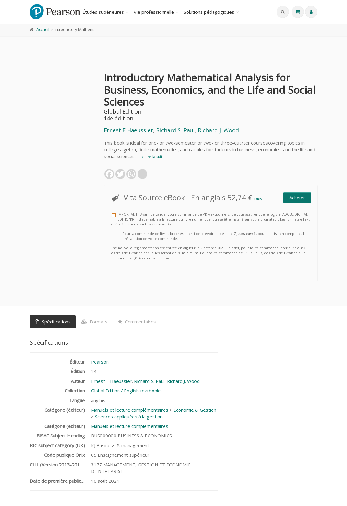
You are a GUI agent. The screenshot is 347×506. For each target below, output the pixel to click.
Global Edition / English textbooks (126, 390)
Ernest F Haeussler (128, 130)
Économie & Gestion (194, 410)
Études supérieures (103, 12)
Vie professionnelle (154, 12)
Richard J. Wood (218, 130)
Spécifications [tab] (53, 322)
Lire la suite (152, 156)
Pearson (100, 362)
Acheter (297, 198)
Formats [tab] (94, 322)
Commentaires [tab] (137, 322)
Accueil (42, 29)
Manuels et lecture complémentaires (129, 410)
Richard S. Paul (175, 130)
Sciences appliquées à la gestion (129, 416)
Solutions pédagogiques (209, 12)
